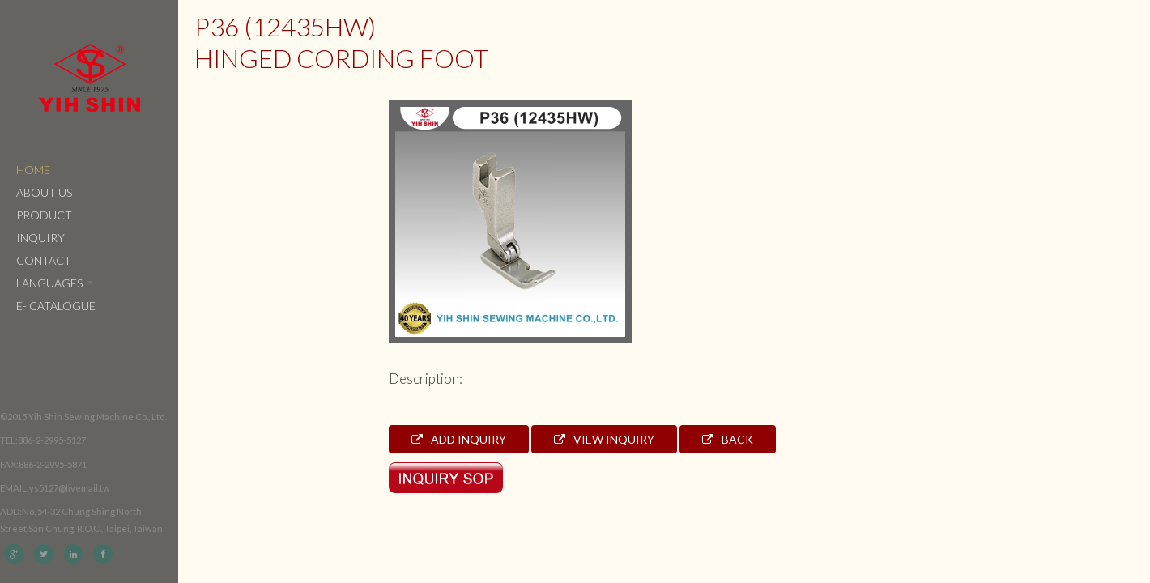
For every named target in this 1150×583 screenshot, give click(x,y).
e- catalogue (56, 306)
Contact (43, 260)
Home (33, 170)
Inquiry (40, 238)
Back (727, 439)
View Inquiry (604, 439)
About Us (44, 192)
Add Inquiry (458, 439)
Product (44, 215)
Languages (54, 283)
